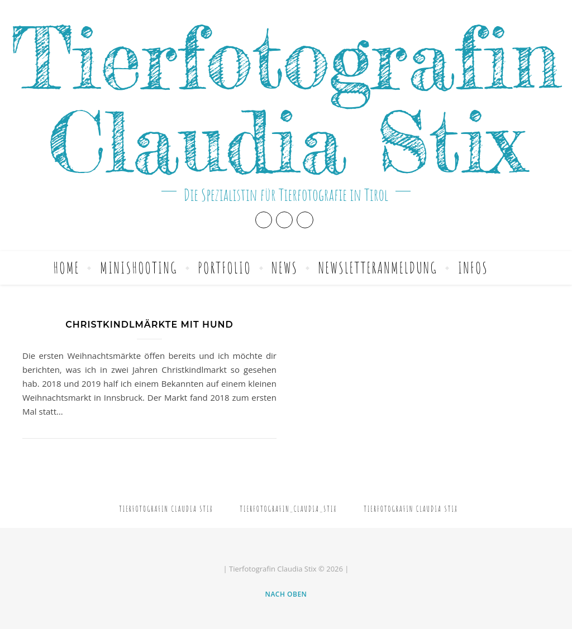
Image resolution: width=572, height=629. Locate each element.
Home (66, 267)
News (284, 267)
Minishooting (139, 267)
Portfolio (224, 267)
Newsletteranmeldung (377, 267)
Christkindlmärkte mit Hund (149, 324)
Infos (473, 267)
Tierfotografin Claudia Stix (286, 100)
